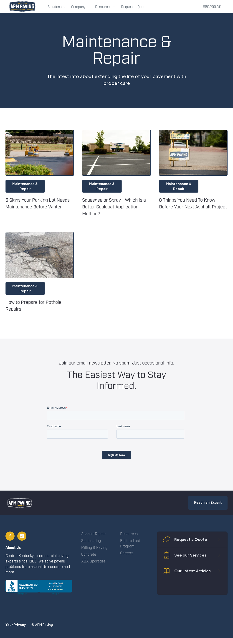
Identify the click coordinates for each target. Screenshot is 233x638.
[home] (22, 6)
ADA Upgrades (93, 561)
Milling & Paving (94, 547)
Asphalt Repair (93, 534)
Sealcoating (91, 541)
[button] (56, 6)
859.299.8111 (213, 7)
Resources (129, 534)
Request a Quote (133, 7)
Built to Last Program (130, 544)
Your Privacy (15, 625)
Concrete (88, 554)
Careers (126, 553)
